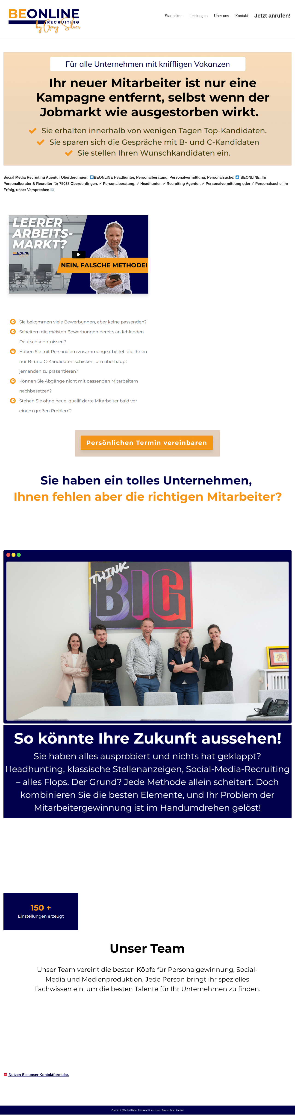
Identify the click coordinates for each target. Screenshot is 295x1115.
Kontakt (241, 16)
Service (81, 539)
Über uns (221, 16)
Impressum (154, 1110)
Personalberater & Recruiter (34, 539)
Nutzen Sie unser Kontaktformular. (36, 1075)
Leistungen (198, 16)
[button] (182, 16)
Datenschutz (168, 1110)
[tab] (34, 539)
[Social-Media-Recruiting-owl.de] (43, 19)
